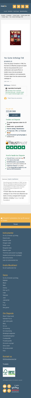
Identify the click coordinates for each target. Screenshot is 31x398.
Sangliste (10, 179)
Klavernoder (6, 238)
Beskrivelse (4, 179)
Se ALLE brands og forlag (10, 235)
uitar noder (7, 245)
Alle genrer (6, 307)
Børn (4, 285)
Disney (5, 288)
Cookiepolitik (6, 338)
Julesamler (6, 300)
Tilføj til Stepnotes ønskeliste (13, 98)
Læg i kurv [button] (15, 115)
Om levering (6, 328)
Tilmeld (15, 224)
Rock (4, 305)
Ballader (5, 280)
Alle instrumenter (8, 258)
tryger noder (7, 243)
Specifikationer (15, 179)
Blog (4, 323)
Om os (5, 326)
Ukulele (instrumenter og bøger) (12, 255)
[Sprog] (14, 6)
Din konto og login (8, 343)
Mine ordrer (6, 346)
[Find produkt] (22, 6)
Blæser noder (7, 250)
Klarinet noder (7, 240)
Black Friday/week (8, 316)
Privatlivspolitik (7, 341)
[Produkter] (18, 6)
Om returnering (7, 331)
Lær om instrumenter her (10, 260)
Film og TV (6, 290)
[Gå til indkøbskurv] (27, 6)
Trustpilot (8, 141)
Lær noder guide (8, 321)
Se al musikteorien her (9, 268)
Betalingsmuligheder (9, 333)
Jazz (4, 297)
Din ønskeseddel (8, 348)
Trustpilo (5, 364)
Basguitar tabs (7, 248)
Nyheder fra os (7, 318)
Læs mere (6, 81)
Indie (4, 293)
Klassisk (5, 295)
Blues (4, 283)
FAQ (4, 351)
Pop (4, 302)
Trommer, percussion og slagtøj (12, 253)
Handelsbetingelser (8, 336)
